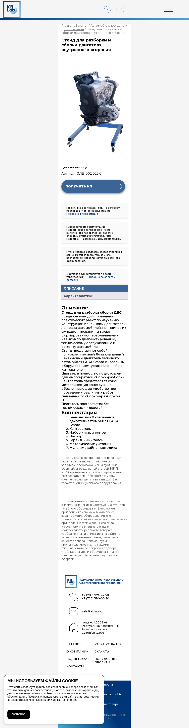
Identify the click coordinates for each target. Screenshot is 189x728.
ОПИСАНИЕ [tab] (74, 288)
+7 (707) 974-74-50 (95, 595)
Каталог (82, 25)
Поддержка (76, 659)
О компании (77, 651)
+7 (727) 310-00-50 (95, 598)
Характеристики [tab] (78, 296)
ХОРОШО (18, 714)
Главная (67, 25)
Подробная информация (82, 213)
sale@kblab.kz (92, 611)
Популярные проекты (106, 660)
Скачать (101, 651)
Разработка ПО (107, 644)
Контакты (75, 666)
